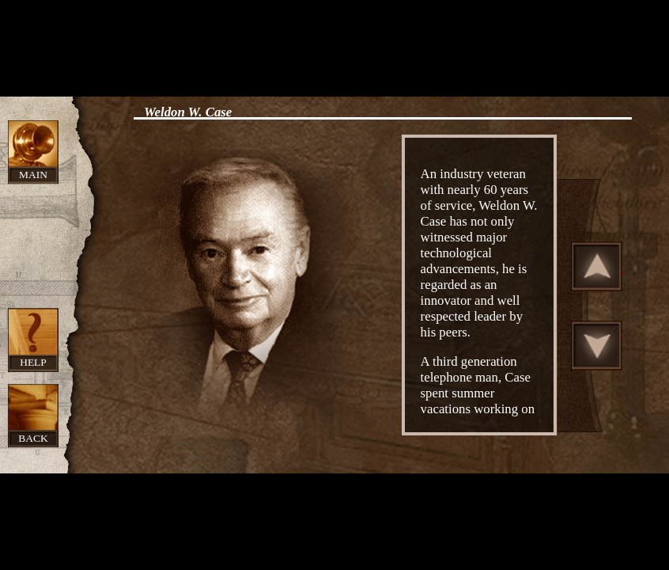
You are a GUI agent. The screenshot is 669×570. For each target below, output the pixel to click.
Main (33, 174)
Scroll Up (597, 266)
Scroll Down (597, 345)
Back (32, 438)
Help (33, 362)
